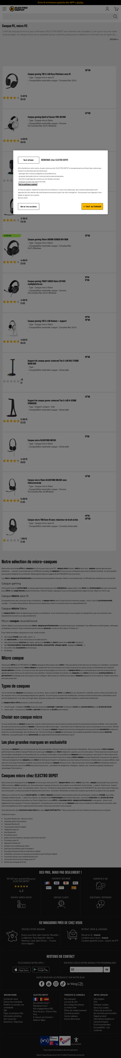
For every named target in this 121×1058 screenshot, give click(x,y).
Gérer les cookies (28, 206)
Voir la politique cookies (28, 184)
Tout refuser (28, 160)
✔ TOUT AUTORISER (92, 206)
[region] (60, 182)
